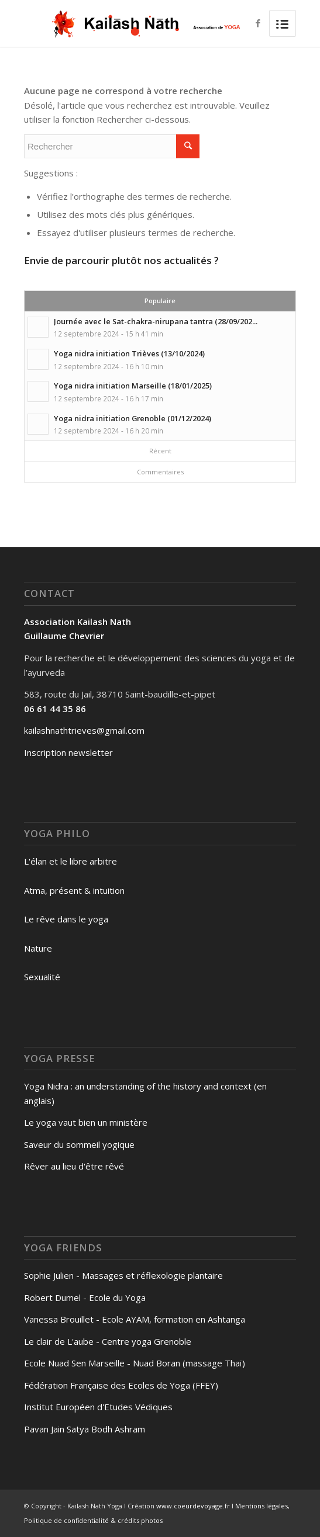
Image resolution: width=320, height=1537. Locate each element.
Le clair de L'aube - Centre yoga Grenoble (107, 1341)
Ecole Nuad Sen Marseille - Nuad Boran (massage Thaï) (134, 1363)
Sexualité (42, 977)
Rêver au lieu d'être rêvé (74, 1166)
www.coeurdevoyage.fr (193, 1505)
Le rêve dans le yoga (66, 919)
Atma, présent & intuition (74, 890)
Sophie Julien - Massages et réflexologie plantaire (123, 1275)
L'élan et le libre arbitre (70, 861)
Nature (38, 948)
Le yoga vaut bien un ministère (85, 1122)
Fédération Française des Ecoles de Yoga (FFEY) (121, 1385)
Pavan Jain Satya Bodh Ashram (84, 1429)
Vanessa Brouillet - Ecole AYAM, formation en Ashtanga (134, 1319)
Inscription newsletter (68, 752)
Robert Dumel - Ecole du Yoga (85, 1297)
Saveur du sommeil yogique (79, 1144)
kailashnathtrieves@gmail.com (84, 730)
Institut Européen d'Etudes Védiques (98, 1407)
